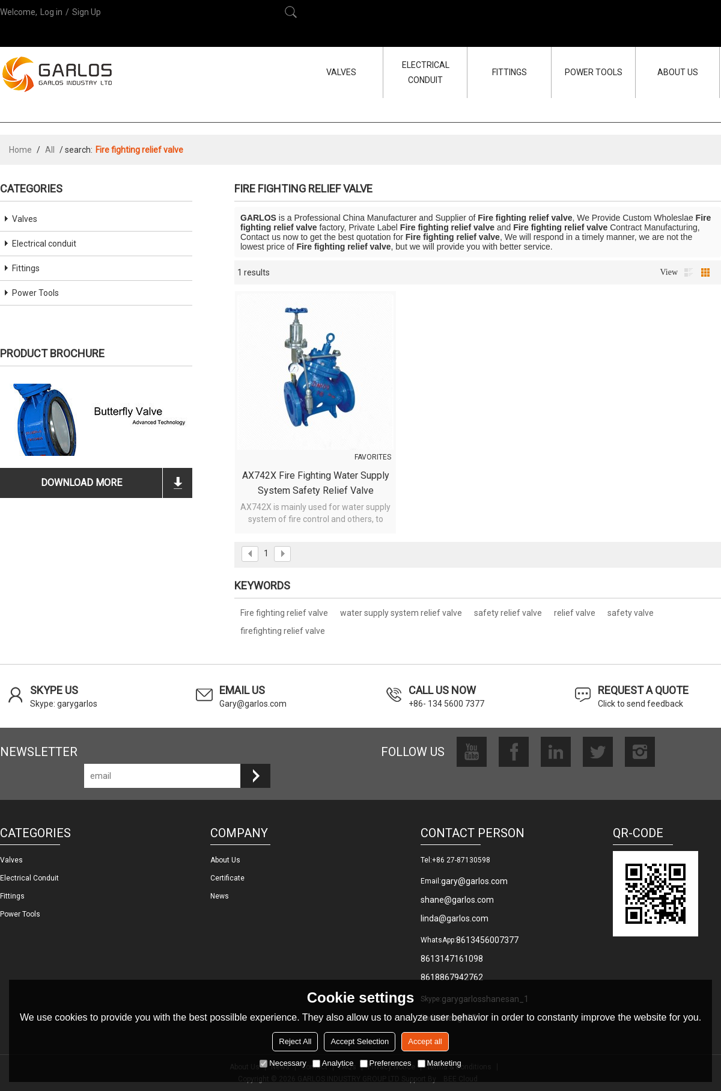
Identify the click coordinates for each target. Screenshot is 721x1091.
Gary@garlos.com (253, 703)
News (219, 896)
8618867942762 (452, 977)
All (50, 150)
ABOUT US (677, 72)
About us (225, 860)
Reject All (295, 1041)
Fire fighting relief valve (284, 613)
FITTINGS (509, 72)
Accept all (425, 1041)
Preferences (386, 1063)
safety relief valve (508, 613)
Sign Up (86, 12)
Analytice (333, 1063)
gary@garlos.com (474, 881)
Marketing (439, 1063)
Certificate (227, 878)
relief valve (574, 613)
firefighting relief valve (282, 631)
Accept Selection (359, 1041)
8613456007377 (487, 940)
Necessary (283, 1063)
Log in (51, 12)
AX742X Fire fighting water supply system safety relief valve (315, 483)
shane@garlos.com (457, 900)
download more (81, 482)
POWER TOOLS (593, 72)
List (689, 272)
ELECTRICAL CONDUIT (425, 72)
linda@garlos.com (454, 918)
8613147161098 (452, 958)
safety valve (630, 613)
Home (20, 150)
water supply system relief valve (401, 613)
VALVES (341, 72)
